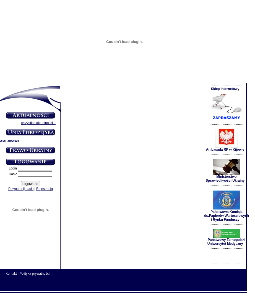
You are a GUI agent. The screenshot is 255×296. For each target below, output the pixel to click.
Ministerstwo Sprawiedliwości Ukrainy (225, 177)
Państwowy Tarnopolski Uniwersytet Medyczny (226, 240)
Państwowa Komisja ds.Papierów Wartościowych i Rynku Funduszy (226, 214)
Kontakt (11, 274)
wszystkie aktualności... (38, 123)
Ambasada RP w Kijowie (225, 148)
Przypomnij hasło (20, 189)
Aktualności (9, 141)
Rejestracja (44, 189)
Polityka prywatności (35, 274)
